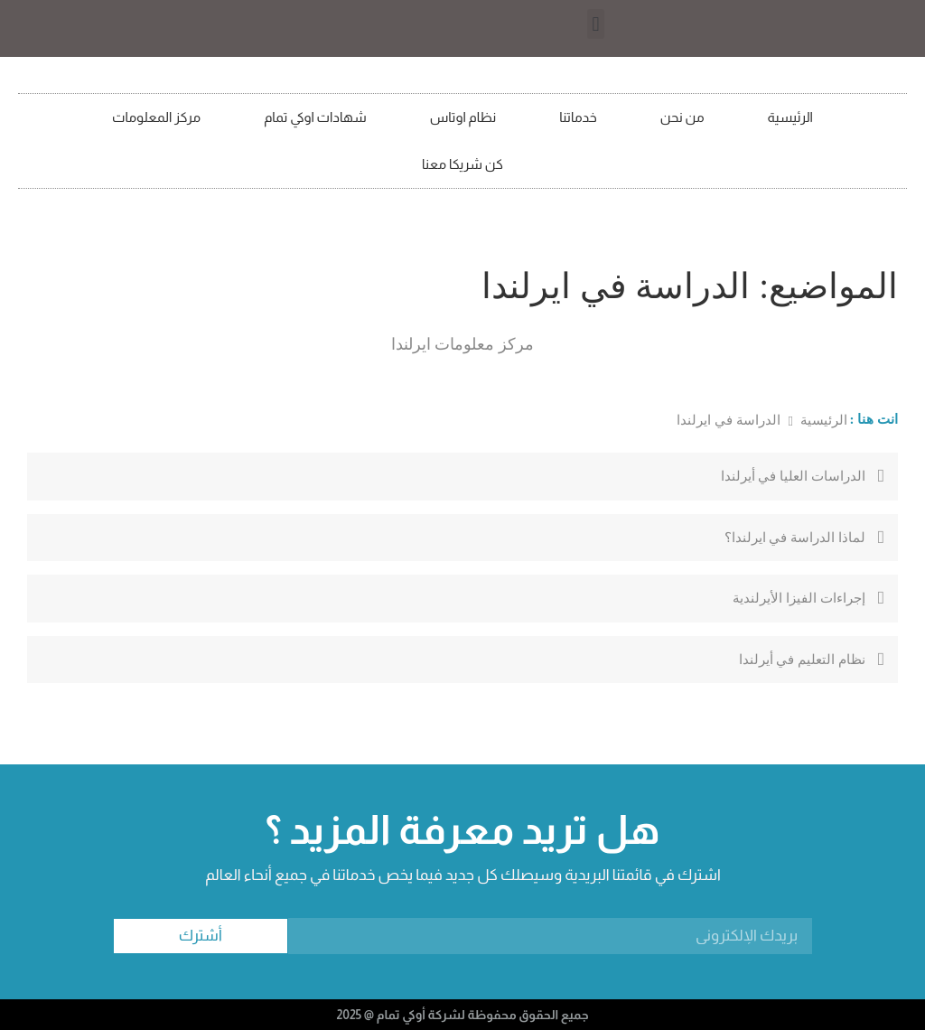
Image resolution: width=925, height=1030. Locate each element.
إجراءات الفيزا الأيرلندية (799, 598)
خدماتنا (578, 117)
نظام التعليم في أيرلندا (802, 659)
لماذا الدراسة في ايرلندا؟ (794, 537)
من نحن (682, 117)
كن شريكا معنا (462, 164)
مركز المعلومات (156, 117)
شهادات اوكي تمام (315, 117)
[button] (595, 24)
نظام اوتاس (463, 117)
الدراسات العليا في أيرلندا (793, 476)
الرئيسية (790, 117)
